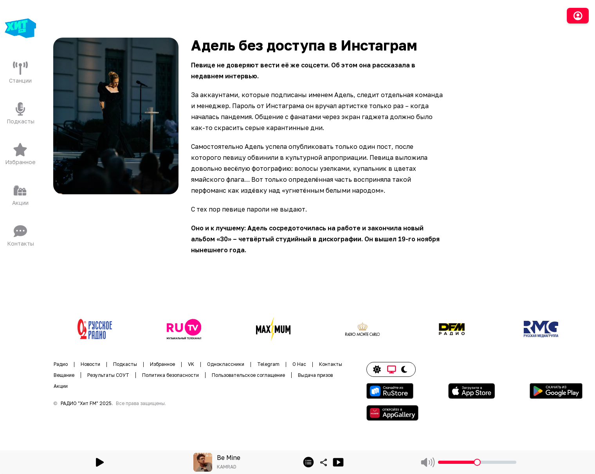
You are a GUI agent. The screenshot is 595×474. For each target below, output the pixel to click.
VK (191, 364)
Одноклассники (225, 364)
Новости (90, 364)
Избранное (162, 364)
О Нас (299, 364)
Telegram (268, 364)
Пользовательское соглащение (248, 375)
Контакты (330, 364)
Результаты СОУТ (108, 375)
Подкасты (125, 364)
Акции (61, 386)
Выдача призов (315, 375)
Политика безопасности (170, 375)
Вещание (64, 375)
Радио (61, 364)
